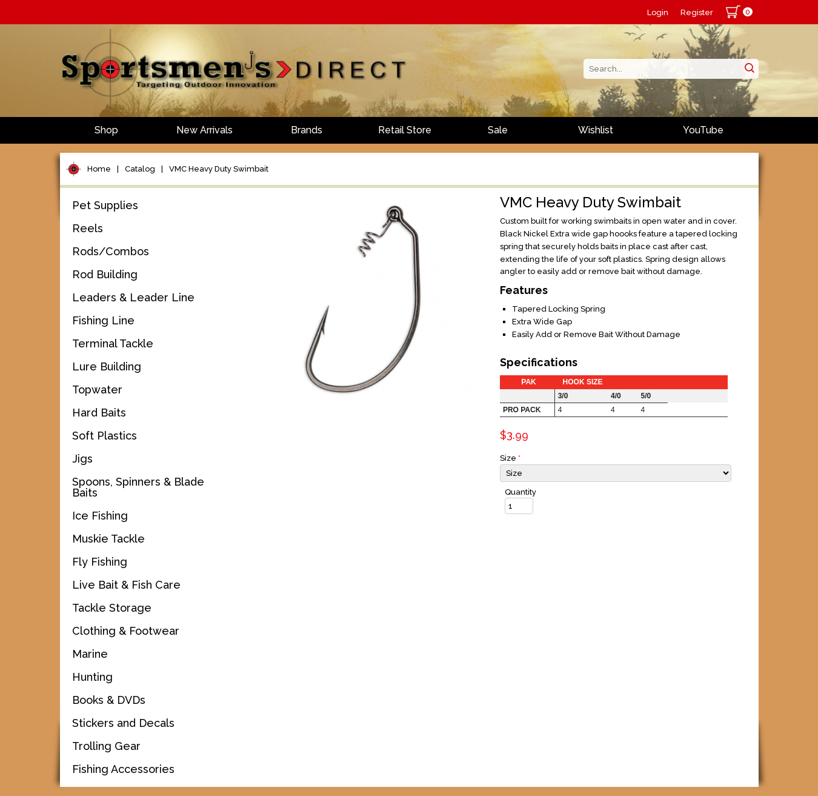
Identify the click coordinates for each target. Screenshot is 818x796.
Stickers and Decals (123, 723)
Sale (498, 130)
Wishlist (595, 130)
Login (657, 12)
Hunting (92, 677)
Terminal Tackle (112, 343)
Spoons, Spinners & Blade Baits (138, 487)
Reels (87, 228)
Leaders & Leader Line (133, 297)
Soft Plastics (104, 435)
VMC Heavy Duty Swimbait (218, 169)
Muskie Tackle (108, 538)
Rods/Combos (110, 251)
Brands (306, 130)
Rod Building (105, 274)
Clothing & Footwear (125, 630)
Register (696, 12)
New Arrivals (204, 130)
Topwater (97, 389)
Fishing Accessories (123, 769)
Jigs (82, 458)
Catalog (140, 169)
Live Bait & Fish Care (126, 584)
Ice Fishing (100, 515)
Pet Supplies (105, 205)
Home (99, 169)
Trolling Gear (106, 746)
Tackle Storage (111, 607)
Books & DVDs (108, 700)
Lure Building (106, 366)
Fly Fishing (99, 561)
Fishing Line (103, 320)
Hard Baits (99, 412)
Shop (106, 130)
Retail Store (404, 130)
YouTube (703, 130)
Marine (90, 653)
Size (510, 458)
